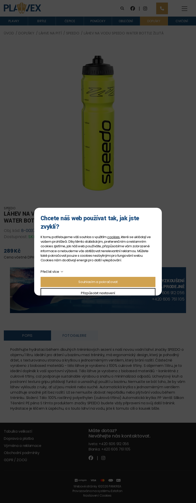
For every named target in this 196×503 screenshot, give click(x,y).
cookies (113, 237)
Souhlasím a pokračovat (98, 281)
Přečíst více (50, 271)
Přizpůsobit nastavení (98, 293)
